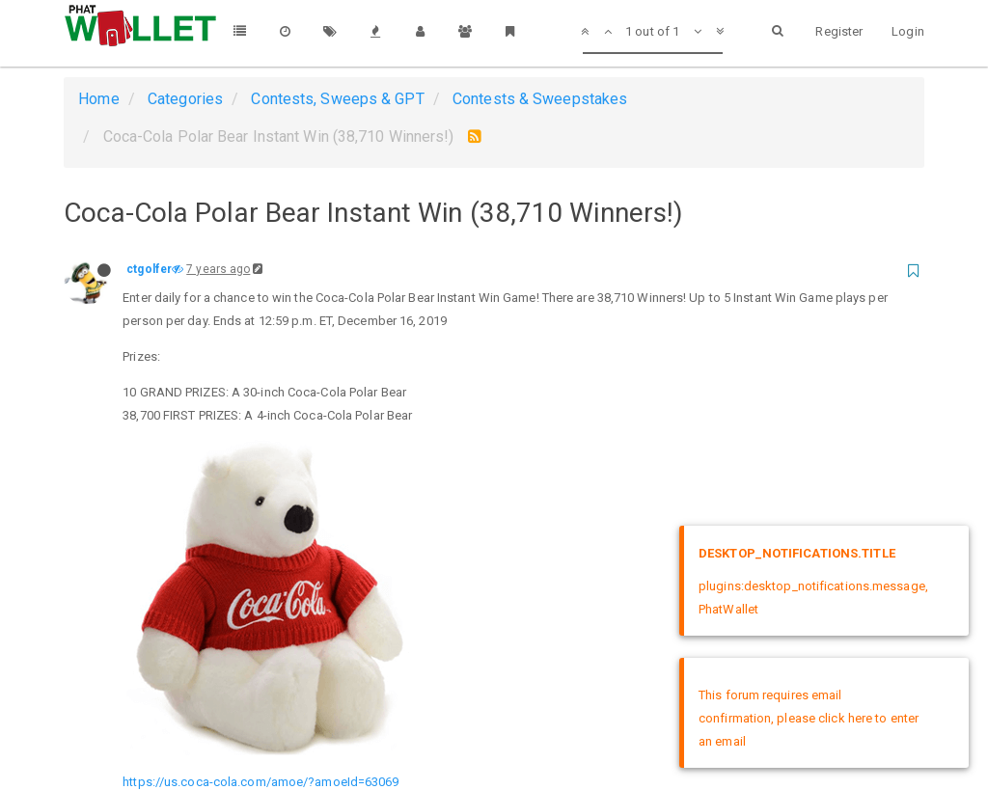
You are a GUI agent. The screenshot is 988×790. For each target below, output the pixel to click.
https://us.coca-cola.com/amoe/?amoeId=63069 (260, 486)
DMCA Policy (493, 720)
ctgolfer (149, 269)
